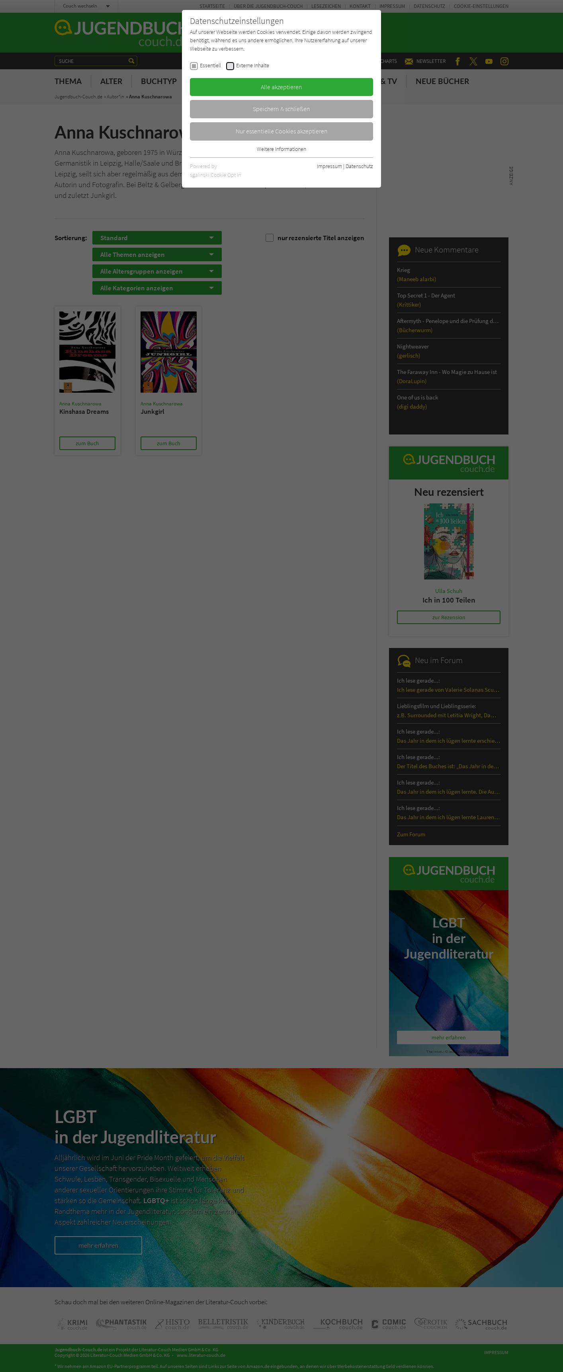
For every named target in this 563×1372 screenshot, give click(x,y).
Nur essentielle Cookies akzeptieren (282, 131)
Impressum (329, 166)
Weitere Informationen (281, 149)
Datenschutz (359, 166)
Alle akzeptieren (281, 87)
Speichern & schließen (281, 109)
